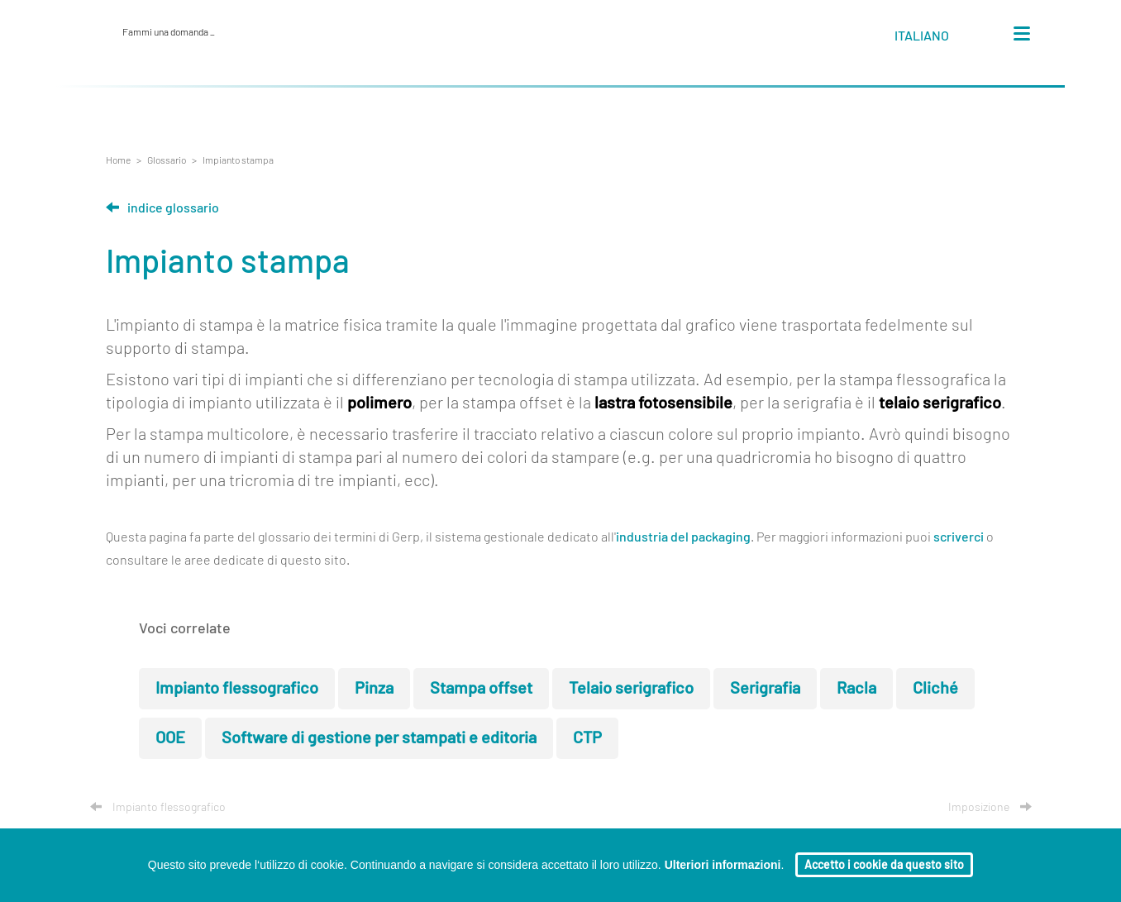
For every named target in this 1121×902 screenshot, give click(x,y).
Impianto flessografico (236, 688)
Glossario (166, 160)
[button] (937, 38)
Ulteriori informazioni (723, 864)
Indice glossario (162, 208)
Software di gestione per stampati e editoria (379, 738)
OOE (170, 738)
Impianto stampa (238, 160)
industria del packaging (683, 537)
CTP (587, 738)
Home (118, 160)
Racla (856, 688)
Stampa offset (481, 688)
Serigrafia (765, 688)
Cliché (935, 688)
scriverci (958, 537)
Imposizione (990, 808)
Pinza (374, 688)
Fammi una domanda (168, 32)
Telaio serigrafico (631, 688)
